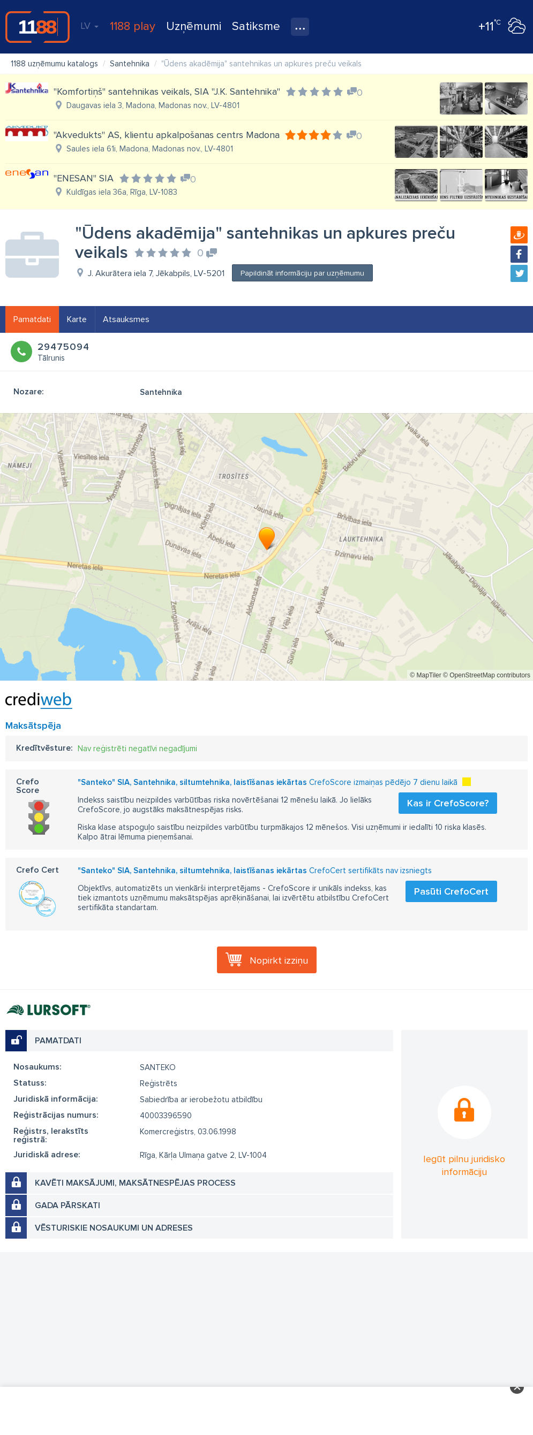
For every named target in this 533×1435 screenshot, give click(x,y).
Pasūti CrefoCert (451, 891)
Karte (77, 319)
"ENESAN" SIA (84, 178)
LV (89, 26)
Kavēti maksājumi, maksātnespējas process (135, 1183)
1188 (37, 27)
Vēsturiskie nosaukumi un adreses (114, 1228)
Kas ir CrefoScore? (448, 803)
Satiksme (256, 26)
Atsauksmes (126, 319)
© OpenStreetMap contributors (486, 675)
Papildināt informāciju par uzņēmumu (302, 273)
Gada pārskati (67, 1205)
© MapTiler (425, 675)
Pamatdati (32, 319)
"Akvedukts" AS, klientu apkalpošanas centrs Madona (167, 135)
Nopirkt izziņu (279, 960)
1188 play (132, 26)
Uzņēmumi (193, 26)
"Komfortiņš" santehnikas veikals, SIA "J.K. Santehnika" (167, 91)
